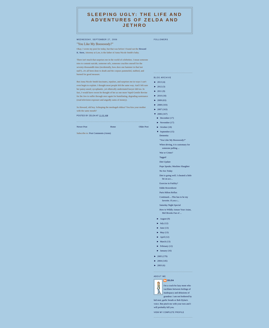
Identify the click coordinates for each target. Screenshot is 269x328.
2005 (159, 256)
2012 (159, 86)
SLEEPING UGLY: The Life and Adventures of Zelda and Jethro (134, 20)
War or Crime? (166, 152)
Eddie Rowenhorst (167, 188)
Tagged (162, 157)
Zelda (170, 280)
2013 (159, 82)
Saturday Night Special (170, 205)
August (163, 218)
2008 (159, 104)
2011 (159, 91)
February (164, 246)
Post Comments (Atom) (100, 133)
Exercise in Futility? (168, 183)
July (162, 223)
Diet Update (164, 161)
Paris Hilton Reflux (168, 192)
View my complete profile (169, 312)
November (165, 122)
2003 (159, 265)
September (165, 131)
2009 (159, 100)
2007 (159, 109)
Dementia (163, 135)
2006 (159, 114)
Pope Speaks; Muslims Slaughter (174, 166)
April (163, 237)
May (162, 232)
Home (113, 126)
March (163, 241)
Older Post (144, 126)
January (164, 250)
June (162, 227)
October (164, 127)
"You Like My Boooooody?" (172, 140)
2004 (159, 260)
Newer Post (82, 126)
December (165, 118)
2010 (159, 95)
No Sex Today (165, 171)
